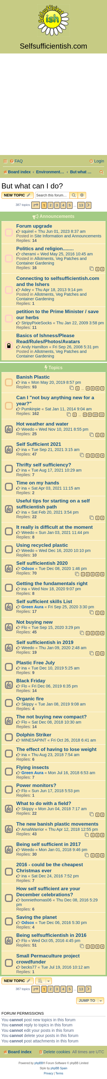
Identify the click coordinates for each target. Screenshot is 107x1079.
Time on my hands (37, 483)
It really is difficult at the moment (54, 527)
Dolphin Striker (33, 735)
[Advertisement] (53, 105)
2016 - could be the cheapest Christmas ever (49, 867)
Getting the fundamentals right (52, 583)
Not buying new (34, 622)
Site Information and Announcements (68, 236)
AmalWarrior (32, 829)
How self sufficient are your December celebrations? (48, 891)
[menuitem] (16, 161)
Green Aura (32, 607)
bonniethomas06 (36, 900)
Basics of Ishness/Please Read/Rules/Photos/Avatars (48, 338)
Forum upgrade (34, 226)
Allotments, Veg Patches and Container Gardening (51, 260)
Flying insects (32, 767)
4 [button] (63, 205)
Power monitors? (36, 785)
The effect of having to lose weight (56, 749)
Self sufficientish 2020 (42, 563)
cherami (28, 254)
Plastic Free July (35, 662)
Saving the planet (36, 917)
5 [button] (69, 205)
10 (95, 414)
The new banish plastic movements (57, 824)
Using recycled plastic (42, 545)
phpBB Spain (59, 1068)
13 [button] (81, 205)
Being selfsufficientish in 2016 (51, 935)
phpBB (39, 1063)
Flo (24, 627)
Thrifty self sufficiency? (43, 465)
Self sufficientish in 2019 (44, 642)
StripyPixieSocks (36, 323)
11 (101, 414)
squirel (27, 231)
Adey (26, 289)
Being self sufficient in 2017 (48, 844)
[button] (35, 205)
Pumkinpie (31, 409)
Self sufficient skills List (44, 601)
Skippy (27, 704)
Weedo (27, 429)
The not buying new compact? (51, 717)
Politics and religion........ (45, 248)
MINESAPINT (33, 740)
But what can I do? (32, 186)
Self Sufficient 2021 (38, 444)
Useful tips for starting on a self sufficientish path (53, 504)
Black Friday (30, 680)
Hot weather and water (42, 424)
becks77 (29, 967)
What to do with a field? (43, 803)
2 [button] (50, 205)
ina (24, 382)
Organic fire (30, 699)
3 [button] (57, 205)
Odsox (27, 568)
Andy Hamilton (34, 347)
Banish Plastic (33, 377)
